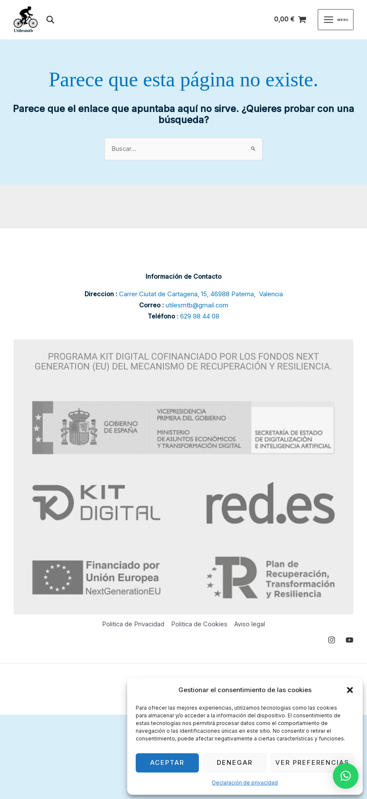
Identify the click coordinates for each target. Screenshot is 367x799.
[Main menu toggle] (335, 19)
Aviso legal (249, 624)
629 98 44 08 (199, 316)
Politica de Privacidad (133, 624)
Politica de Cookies (199, 624)
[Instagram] (331, 640)
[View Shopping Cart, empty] (290, 20)
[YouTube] (349, 640)
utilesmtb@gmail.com (197, 305)
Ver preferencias (312, 762)
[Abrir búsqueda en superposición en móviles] (50, 20)
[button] (350, 690)
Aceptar (167, 762)
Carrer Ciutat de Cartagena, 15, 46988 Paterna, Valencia (201, 294)
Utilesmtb (23, 30)
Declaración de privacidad (245, 782)
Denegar (235, 762)
